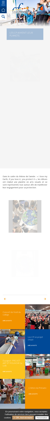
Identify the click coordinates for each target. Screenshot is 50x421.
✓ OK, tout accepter (23, 417)
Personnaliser (42, 418)
